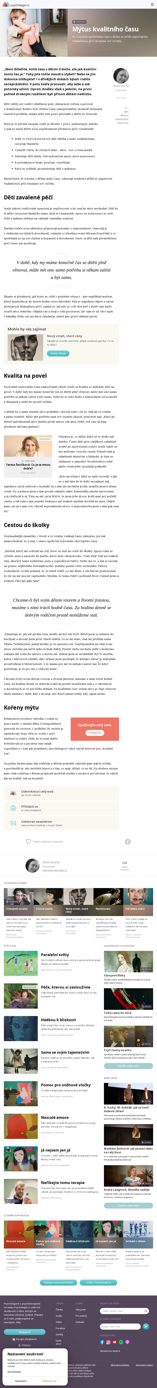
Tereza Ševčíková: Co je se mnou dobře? (28, 466)
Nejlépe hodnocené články (58, 1282)
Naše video (111, 1078)
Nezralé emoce (55, 1117)
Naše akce (58, 1342)
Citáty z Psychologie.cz (98, 1282)
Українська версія (110, 1350)
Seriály (59, 1334)
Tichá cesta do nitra (117, 1013)
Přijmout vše (49, 1381)
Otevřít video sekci (128, 1205)
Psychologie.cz (15, 4)
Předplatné (95, 732)
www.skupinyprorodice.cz (55, 870)
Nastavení (21, 1381)
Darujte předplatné (25, 1339)
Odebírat (146, 1326)
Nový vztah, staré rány (64, 336)
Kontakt (80, 1321)
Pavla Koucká (121, 85)
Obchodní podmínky (120, 1365)
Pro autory (81, 1315)
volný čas (123, 123)
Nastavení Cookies (144, 1365)
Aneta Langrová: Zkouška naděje (127, 1189)
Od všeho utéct (135, 908)
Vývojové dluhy (114, 975)
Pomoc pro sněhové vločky (66, 1084)
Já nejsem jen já (55, 1150)
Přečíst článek (58, 353)
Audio (59, 1315)
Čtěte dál (10, 945)
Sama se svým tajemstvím (65, 1052)
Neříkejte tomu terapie (63, 1182)
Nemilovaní (103, 908)
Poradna (60, 1328)
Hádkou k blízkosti (58, 1019)
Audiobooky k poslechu (119, 945)
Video (59, 1321)
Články (59, 1309)
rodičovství (121, 119)
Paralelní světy (55, 954)
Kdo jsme (81, 1309)
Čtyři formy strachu (117, 1050)
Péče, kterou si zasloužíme (65, 987)
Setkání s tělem (135, 1241)
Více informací (14, 1371)
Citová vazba (44, 908)
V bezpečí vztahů (17, 908)
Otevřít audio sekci (128, 1065)
